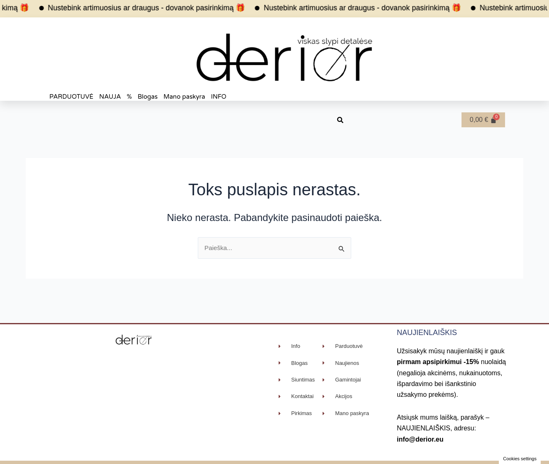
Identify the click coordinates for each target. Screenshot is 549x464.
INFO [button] (218, 96)
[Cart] (483, 119)
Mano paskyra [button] (184, 96)
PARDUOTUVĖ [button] (71, 96)
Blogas (148, 96)
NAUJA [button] (110, 96)
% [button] (129, 96)
